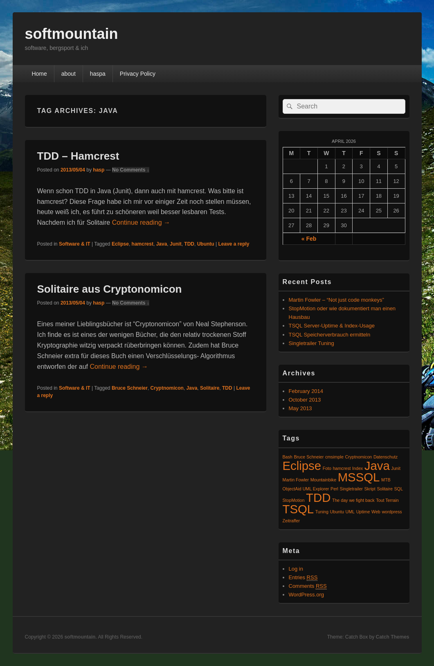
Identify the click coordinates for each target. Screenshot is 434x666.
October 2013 (305, 400)
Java (161, 244)
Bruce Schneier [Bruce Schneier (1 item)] (309, 456)
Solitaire (209, 388)
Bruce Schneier (130, 388)
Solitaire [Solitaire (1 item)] (385, 488)
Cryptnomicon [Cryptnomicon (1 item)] (358, 456)
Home (39, 73)
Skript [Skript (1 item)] (370, 488)
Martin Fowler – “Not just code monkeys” (336, 300)
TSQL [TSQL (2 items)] (298, 509)
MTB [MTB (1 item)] (386, 479)
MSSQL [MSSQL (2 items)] (359, 477)
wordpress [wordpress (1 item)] (392, 511)
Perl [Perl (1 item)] (334, 488)
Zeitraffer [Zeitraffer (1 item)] (291, 520)
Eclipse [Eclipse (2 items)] (302, 465)
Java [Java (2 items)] (377, 465)
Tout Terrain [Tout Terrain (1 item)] (387, 500)
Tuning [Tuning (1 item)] (321, 511)
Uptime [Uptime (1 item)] (363, 511)
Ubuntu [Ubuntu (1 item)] (337, 511)
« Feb (309, 238)
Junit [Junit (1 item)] (395, 468)
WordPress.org (306, 594)
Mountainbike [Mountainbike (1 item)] (323, 479)
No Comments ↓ (130, 170)
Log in (296, 569)
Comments (308, 586)
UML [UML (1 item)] (350, 511)
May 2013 (300, 408)
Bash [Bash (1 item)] (287, 456)
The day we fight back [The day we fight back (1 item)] (353, 500)
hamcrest (142, 244)
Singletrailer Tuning (311, 343)
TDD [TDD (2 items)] (318, 497)
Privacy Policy (137, 73)
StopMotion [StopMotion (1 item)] (294, 500)
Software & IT (74, 244)
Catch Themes (392, 637)
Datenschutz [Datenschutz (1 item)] (385, 456)
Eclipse (120, 244)
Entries (303, 577)
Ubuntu (205, 244)
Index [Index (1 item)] (357, 468)
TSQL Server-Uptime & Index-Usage (332, 326)
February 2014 (306, 391)
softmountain (71, 33)
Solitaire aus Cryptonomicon (109, 289)
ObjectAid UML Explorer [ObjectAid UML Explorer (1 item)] (306, 488)
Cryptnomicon (167, 388)
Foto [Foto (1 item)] (327, 468)
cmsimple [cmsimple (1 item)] (334, 456)
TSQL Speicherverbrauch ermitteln (330, 335)
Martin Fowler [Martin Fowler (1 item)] (296, 479)
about (68, 73)
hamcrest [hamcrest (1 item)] (342, 468)
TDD (189, 244)
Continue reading (141, 222)
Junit (176, 244)
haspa (98, 73)
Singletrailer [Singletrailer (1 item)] (351, 488)
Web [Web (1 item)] (375, 511)
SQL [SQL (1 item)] (398, 488)
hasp (98, 170)
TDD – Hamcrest (78, 156)
